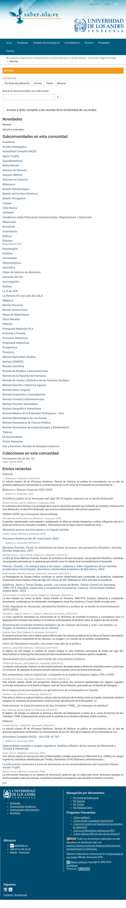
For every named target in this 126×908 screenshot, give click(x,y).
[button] (94, 4)
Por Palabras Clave (82, 807)
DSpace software (78, 862)
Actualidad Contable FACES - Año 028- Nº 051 (31, 736)
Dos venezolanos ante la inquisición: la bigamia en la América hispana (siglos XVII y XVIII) (58, 674)
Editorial (7, 474)
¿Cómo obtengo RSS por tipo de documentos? (96, 834)
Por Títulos (78, 804)
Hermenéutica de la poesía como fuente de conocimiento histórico (43, 659)
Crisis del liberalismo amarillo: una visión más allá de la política (41, 643)
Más (4, 783)
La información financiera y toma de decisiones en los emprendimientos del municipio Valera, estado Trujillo (60, 766)
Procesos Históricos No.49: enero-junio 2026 (30, 538)
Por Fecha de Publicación (86, 798)
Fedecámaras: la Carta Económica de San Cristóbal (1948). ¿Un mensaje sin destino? (55, 705)
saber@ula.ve (21, 845)
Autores (38, 83)
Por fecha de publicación (17, 83)
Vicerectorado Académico (23, 806)
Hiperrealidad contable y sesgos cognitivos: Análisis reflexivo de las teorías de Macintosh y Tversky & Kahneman (59, 747)
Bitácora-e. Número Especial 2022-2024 (27, 489)
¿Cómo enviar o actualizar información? (93, 820)
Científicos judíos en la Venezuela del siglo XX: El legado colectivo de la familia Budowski (57, 498)
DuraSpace (72, 865)
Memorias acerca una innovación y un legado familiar (35, 529)
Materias (61, 83)
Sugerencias (20, 895)
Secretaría (15, 813)
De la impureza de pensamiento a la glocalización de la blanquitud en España (50, 690)
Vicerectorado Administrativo (25, 809)
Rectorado (15, 803)
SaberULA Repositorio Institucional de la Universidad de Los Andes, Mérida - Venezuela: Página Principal (63, 58)
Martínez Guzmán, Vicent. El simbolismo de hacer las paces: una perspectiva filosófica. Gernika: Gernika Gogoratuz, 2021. (62, 549)
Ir (57, 97)
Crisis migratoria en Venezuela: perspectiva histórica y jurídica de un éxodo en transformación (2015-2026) (60, 608)
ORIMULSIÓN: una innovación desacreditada (30, 514)
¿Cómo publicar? (81, 817)
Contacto (8, 895)
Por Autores (79, 801)
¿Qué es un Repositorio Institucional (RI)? (94, 830)
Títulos (49, 83)
